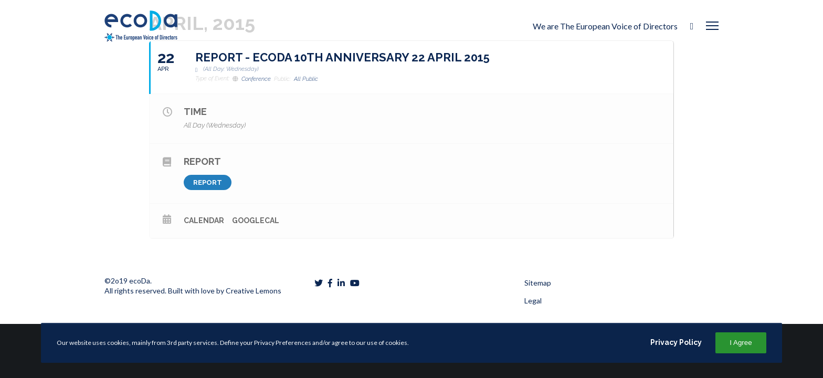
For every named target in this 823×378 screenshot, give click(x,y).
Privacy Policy (676, 342)
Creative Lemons (253, 290)
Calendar (204, 220)
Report (207, 182)
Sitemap (537, 282)
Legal (533, 300)
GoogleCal (255, 220)
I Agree (741, 342)
